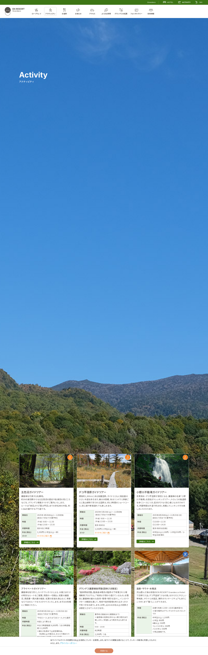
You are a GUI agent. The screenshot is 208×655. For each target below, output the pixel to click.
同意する (104, 650)
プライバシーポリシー (68, 643)
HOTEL (168, 2)
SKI (198, 2)
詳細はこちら (29, 542)
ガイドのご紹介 (43, 535)
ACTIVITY (184, 2)
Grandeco (151, 2)
